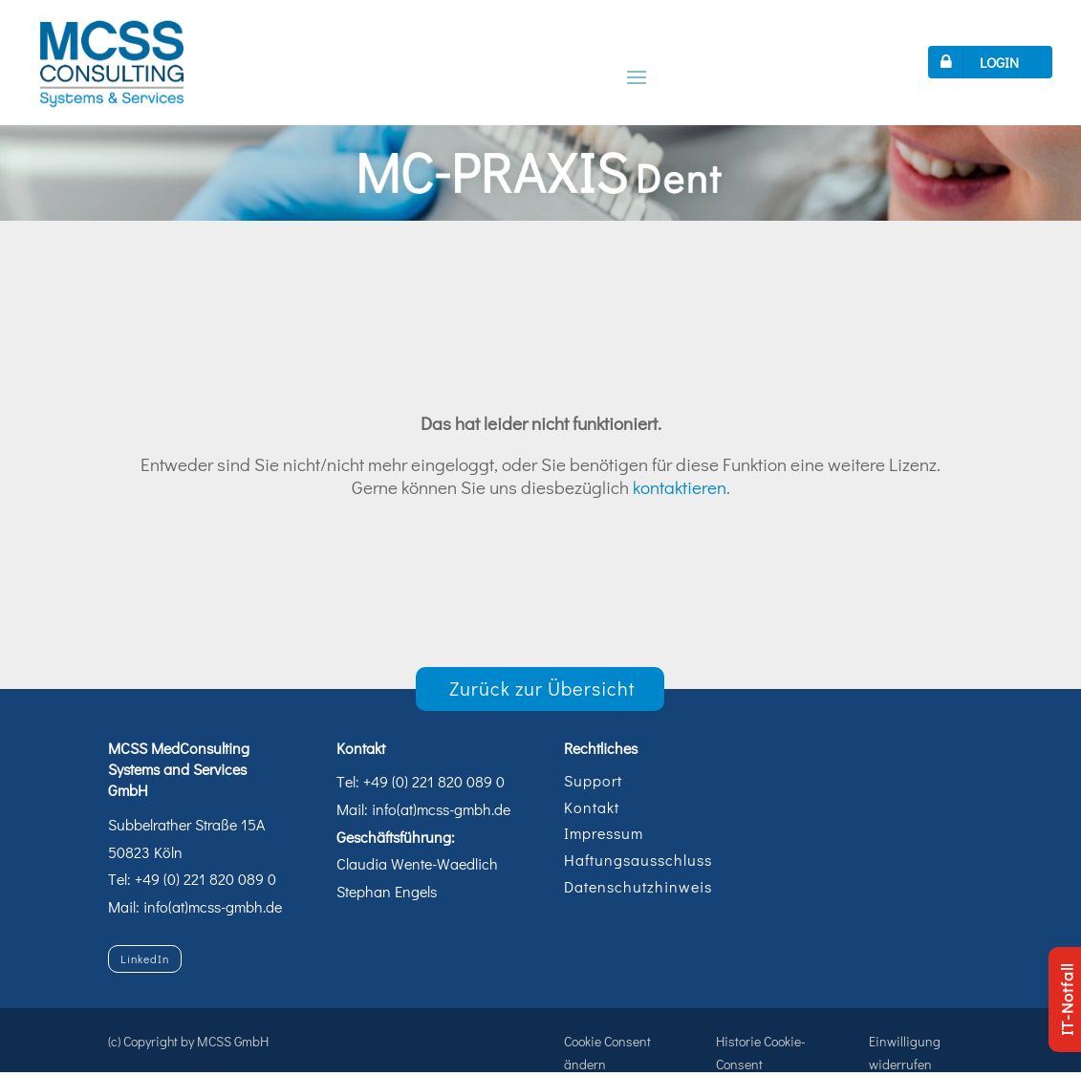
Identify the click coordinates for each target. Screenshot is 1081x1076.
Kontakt (591, 807)
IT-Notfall (1066, 999)
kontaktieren (679, 487)
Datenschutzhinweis (638, 886)
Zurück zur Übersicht (542, 688)
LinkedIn (144, 958)
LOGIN (976, 62)
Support (593, 780)
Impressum (603, 833)
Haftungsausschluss (638, 860)
